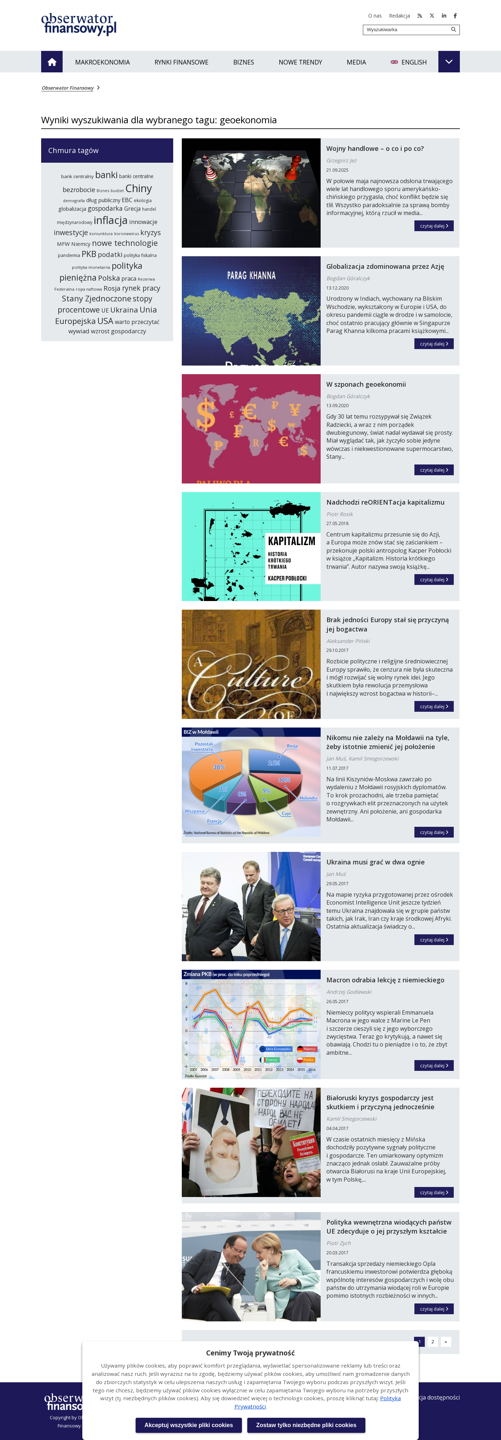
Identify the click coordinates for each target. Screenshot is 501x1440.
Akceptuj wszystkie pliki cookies (189, 1425)
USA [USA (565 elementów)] (105, 320)
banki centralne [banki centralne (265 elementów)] (136, 176)
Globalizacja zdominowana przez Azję (385, 266)
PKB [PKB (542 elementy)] (89, 253)
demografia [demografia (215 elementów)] (74, 200)
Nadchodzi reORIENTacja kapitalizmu (385, 502)
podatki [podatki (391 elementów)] (110, 254)
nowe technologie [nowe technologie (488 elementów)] (125, 243)
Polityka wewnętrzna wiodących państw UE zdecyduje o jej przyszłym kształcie (389, 1226)
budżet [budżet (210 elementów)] (117, 190)
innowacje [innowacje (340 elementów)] (143, 222)
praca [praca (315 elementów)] (128, 278)
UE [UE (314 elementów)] (105, 310)
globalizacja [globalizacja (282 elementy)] (72, 208)
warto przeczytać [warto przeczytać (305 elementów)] (137, 322)
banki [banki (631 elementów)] (106, 174)
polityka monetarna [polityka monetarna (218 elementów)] (91, 267)
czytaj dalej (437, 224)
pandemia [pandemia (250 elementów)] (69, 255)
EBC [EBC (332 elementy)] (127, 200)
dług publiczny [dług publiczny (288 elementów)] (103, 200)
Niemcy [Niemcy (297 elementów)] (81, 243)
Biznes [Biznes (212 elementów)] (103, 190)
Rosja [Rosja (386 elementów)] (112, 287)
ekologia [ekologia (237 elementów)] (143, 200)
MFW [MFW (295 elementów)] (63, 243)
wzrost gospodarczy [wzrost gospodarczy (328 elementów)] (118, 331)
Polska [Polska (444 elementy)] (109, 278)
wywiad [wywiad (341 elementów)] (78, 331)
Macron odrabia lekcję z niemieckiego (385, 980)
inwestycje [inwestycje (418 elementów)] (71, 232)
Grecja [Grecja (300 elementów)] (132, 209)
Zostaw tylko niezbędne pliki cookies (306, 1425)
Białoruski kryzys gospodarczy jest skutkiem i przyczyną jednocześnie (380, 1102)
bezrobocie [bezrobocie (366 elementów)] (79, 189)
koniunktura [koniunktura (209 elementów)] (101, 233)
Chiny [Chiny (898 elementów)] (138, 188)
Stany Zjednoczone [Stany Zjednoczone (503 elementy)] (96, 298)
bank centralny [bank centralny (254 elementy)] (77, 176)
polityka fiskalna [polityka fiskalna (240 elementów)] (140, 255)
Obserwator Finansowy (67, 88)
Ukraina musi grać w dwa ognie (375, 862)
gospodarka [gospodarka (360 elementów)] (105, 208)
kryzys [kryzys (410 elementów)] (150, 232)
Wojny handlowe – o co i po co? (375, 148)
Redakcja (399, 15)
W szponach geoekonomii (366, 384)
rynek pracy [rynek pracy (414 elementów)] (141, 288)
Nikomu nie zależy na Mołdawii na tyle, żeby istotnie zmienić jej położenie (387, 742)
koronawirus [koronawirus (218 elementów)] (126, 233)
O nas (375, 15)
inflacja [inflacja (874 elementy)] (111, 220)
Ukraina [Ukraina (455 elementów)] (124, 310)
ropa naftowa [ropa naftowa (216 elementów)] (89, 289)
